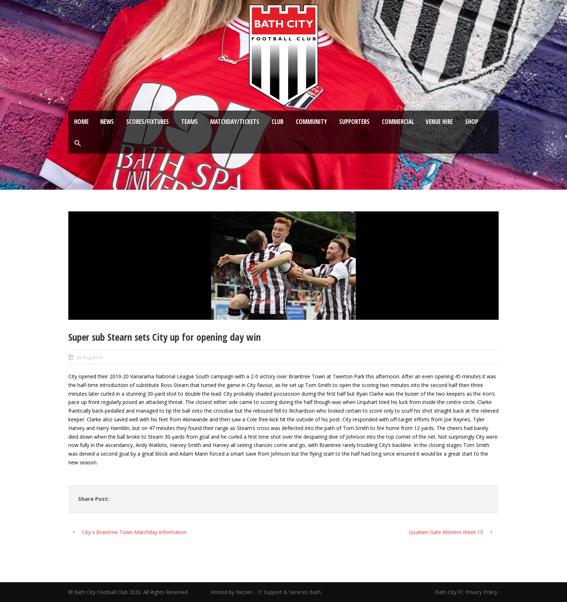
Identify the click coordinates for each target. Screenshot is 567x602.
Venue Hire (439, 121)
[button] (77, 143)
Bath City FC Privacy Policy (467, 592)
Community (311, 121)
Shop (471, 121)
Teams (189, 121)
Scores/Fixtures (147, 121)
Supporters (354, 121)
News (107, 121)
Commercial (398, 121)
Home (81, 121)
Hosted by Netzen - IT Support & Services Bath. (266, 592)
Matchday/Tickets (234, 121)
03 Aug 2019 (89, 357)
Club (278, 121)
